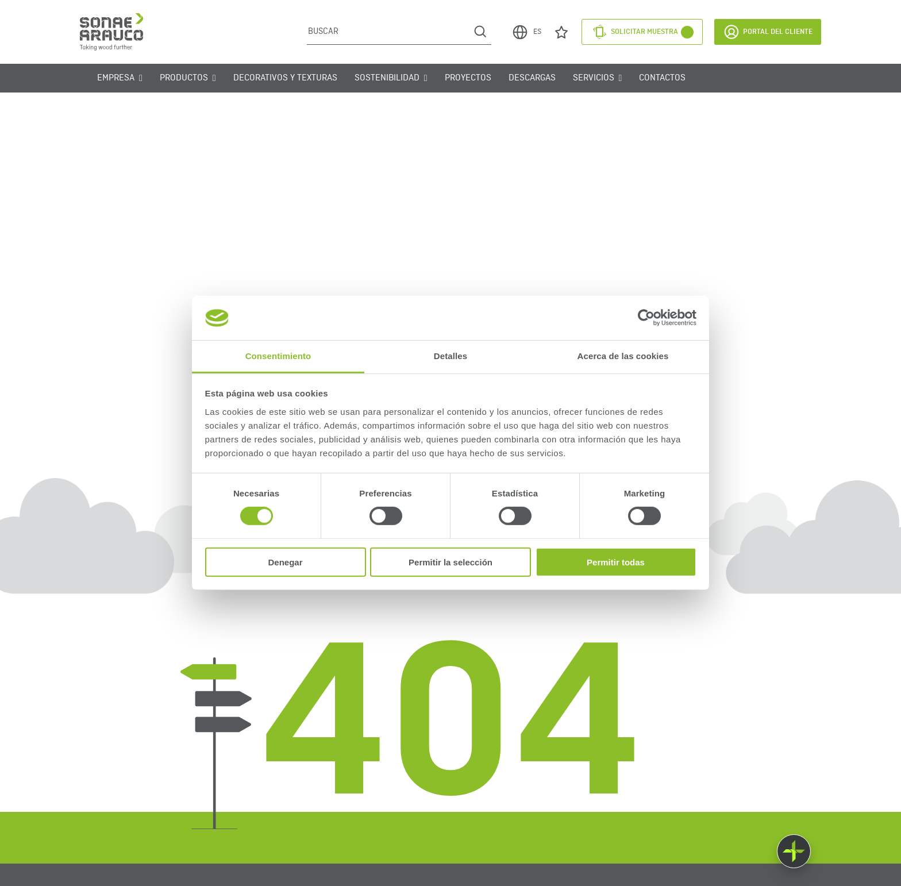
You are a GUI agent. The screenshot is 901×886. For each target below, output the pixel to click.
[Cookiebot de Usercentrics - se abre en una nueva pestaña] (646, 317)
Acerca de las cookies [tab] (623, 356)
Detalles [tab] (450, 356)
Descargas (532, 78)
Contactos (662, 78)
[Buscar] (388, 31)
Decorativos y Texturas (285, 78)
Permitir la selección (450, 562)
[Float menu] (794, 851)
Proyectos (468, 78)
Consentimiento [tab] (278, 356)
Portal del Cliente (768, 32)
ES (526, 32)
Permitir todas (616, 562)
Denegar (285, 562)
